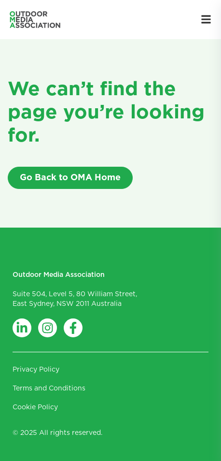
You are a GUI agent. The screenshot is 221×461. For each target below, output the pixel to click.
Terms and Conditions (49, 388)
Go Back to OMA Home (70, 177)
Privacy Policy (36, 369)
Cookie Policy (35, 407)
